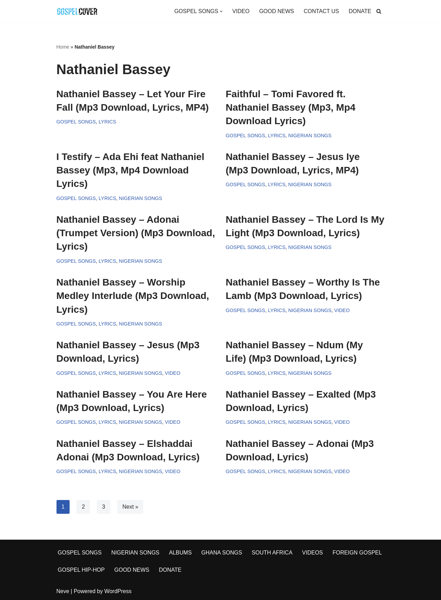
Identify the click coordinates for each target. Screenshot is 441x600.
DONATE (360, 11)
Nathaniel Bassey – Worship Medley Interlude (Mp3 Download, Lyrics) (133, 295)
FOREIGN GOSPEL (357, 553)
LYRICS (107, 121)
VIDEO (240, 11)
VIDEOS (312, 553)
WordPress (118, 591)
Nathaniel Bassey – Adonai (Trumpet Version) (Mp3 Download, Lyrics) (136, 233)
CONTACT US (321, 11)
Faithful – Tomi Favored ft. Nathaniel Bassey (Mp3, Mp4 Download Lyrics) (291, 107)
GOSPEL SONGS (76, 121)
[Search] (378, 11)
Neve (63, 591)
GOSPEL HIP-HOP (81, 570)
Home (63, 47)
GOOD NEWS (276, 11)
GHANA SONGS (221, 553)
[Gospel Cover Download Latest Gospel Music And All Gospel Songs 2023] (77, 11)
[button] (221, 11)
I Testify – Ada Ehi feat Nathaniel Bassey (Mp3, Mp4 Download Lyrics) (130, 170)
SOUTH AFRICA (272, 553)
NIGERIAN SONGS (310, 135)
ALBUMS (180, 553)
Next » (130, 507)
